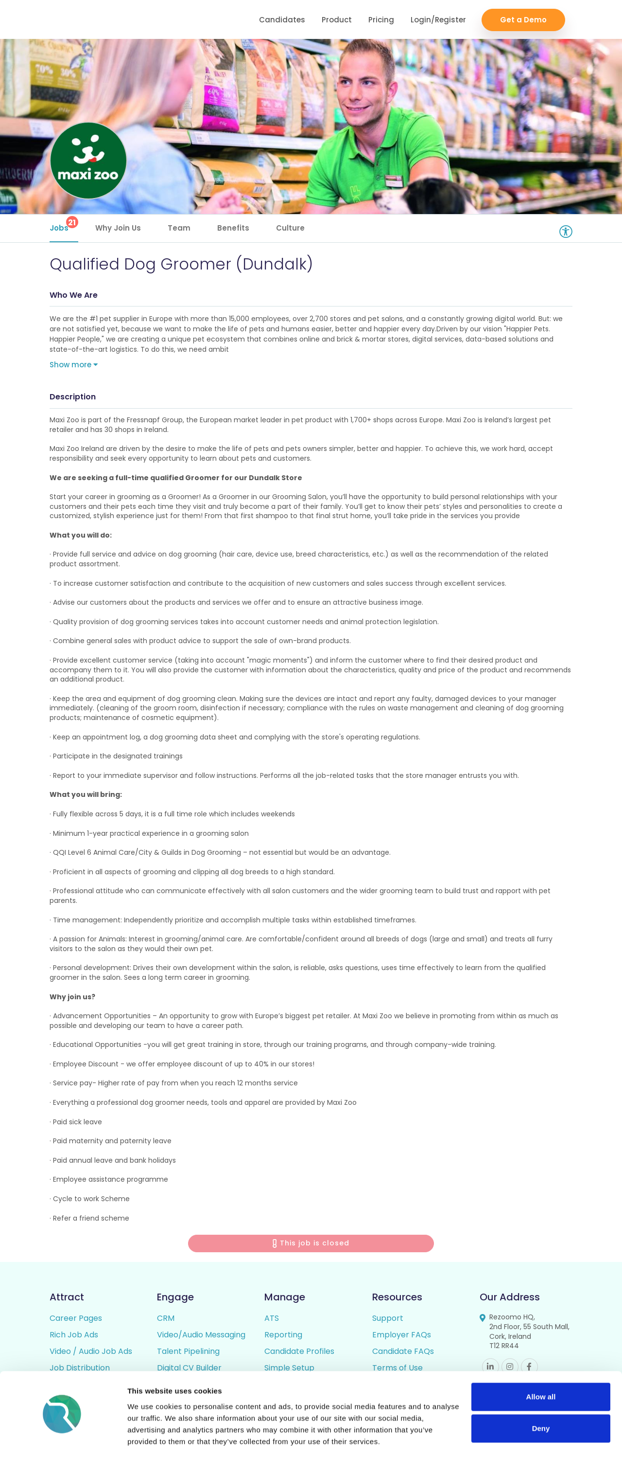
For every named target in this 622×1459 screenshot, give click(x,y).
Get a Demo (523, 20)
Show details (150, 1440)
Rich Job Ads (74, 1336)
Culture (290, 228)
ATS (271, 1319)
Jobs (64, 224)
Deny (541, 1400)
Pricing (381, 20)
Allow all (541, 1368)
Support (387, 1319)
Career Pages (76, 1319)
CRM (165, 1319)
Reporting (283, 1336)
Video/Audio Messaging (201, 1336)
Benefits (233, 228)
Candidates (282, 20)
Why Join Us (118, 228)
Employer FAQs (401, 1336)
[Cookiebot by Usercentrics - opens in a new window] (62, 1440)
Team (179, 228)
